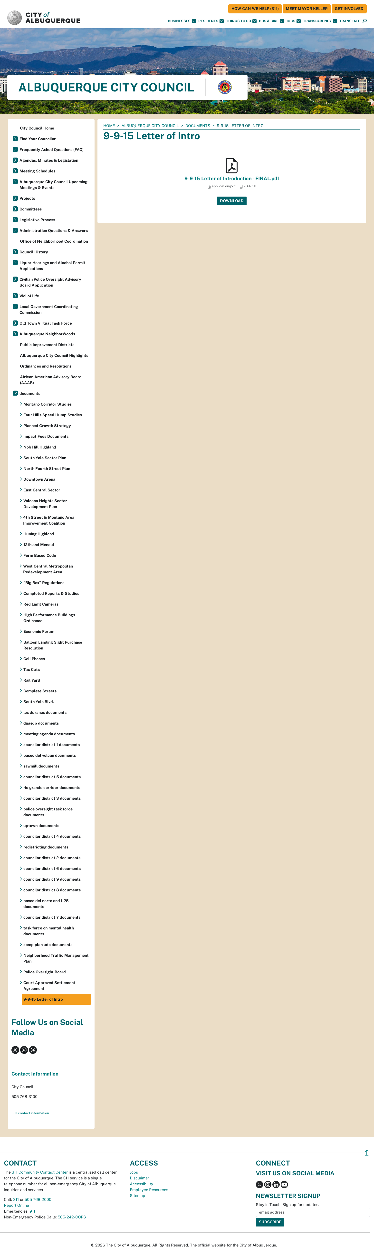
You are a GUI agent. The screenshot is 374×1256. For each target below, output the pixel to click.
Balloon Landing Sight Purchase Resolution (52, 645)
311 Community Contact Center (40, 1172)
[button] (349, 21)
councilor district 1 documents (51, 744)
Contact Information (34, 1074)
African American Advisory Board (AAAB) (51, 380)
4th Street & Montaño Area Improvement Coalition (48, 520)
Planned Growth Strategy (47, 425)
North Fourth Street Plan (46, 468)
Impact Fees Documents (45, 436)
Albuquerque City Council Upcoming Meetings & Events (53, 184)
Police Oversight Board (44, 972)
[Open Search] (365, 21)
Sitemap (137, 1195)
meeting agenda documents (49, 734)
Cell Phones (34, 659)
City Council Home (37, 128)
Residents (211, 21)
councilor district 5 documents (52, 777)
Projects (27, 198)
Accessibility (141, 1184)
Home (109, 125)
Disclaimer (139, 1178)
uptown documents (41, 825)
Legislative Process (37, 220)
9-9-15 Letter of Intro (43, 999)
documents (197, 125)
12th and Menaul (38, 544)
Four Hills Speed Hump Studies (52, 415)
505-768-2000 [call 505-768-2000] (38, 1199)
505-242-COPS (72, 1217)
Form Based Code (39, 555)
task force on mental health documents (48, 931)
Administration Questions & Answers (53, 230)
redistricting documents (45, 847)
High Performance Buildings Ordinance (49, 618)
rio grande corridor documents (51, 787)
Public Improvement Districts (47, 344)
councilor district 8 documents (52, 890)
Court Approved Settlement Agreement (49, 985)
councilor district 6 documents (52, 868)
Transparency (320, 21)
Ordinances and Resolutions (45, 366)
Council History (33, 252)
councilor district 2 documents (51, 858)
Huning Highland (38, 534)
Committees (30, 209)
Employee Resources (149, 1189)
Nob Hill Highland (39, 447)
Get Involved (349, 8)
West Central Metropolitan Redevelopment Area (48, 569)
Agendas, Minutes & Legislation (48, 160)
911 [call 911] (32, 1211)
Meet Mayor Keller (307, 8)
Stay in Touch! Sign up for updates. (287, 1204)
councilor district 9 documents (52, 879)
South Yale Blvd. (38, 701)
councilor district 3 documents (52, 798)
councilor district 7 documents (51, 917)
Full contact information (30, 1113)
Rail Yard (31, 680)
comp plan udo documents (47, 944)
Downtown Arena (39, 479)
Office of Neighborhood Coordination (54, 241)
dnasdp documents (41, 723)
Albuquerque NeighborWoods (47, 334)
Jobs (293, 21)
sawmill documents (41, 766)
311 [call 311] (16, 1199)
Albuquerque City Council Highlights (54, 355)
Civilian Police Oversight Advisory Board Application (50, 282)
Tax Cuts (31, 669)
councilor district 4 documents (52, 836)
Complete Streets (40, 691)
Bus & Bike (271, 21)
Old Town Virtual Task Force (45, 323)
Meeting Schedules (37, 171)
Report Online (16, 1205)
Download (232, 201)
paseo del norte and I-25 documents (46, 903)
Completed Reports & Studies (51, 593)
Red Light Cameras (40, 604)
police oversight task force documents (48, 812)
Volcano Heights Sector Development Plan (45, 503)
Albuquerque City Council (150, 125)
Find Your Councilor (37, 139)
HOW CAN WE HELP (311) (255, 8)
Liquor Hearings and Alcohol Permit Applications (52, 265)
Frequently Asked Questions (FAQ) (51, 149)
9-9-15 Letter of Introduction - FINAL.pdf (231, 178)
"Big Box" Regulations (43, 582)
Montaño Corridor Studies (47, 404)
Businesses (182, 21)
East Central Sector (41, 490)
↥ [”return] (367, 1152)
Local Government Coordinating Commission (48, 309)
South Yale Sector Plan (44, 458)
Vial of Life (29, 296)
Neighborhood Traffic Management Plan (56, 958)
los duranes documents (45, 712)
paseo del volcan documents (49, 755)
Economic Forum (38, 631)
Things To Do (241, 21)
